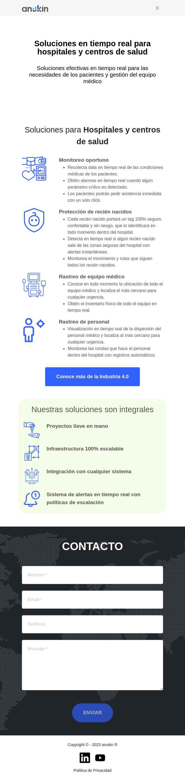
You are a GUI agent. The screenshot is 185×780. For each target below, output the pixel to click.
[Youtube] (100, 757)
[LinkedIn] (84, 757)
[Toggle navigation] (157, 8)
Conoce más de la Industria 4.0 (92, 376)
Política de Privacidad (92, 770)
